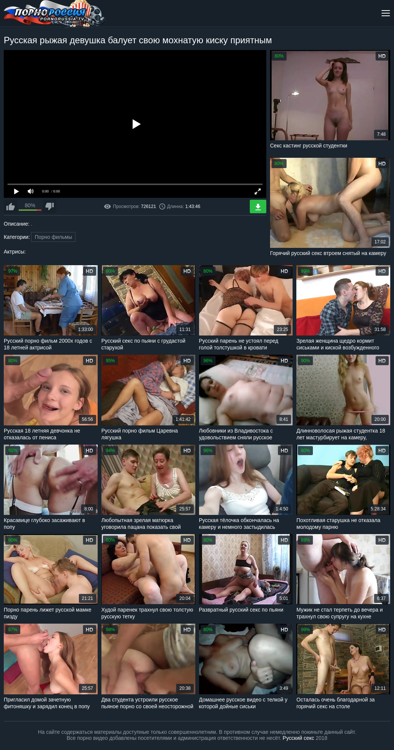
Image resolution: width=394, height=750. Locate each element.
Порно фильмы (53, 237)
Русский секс (298, 738)
